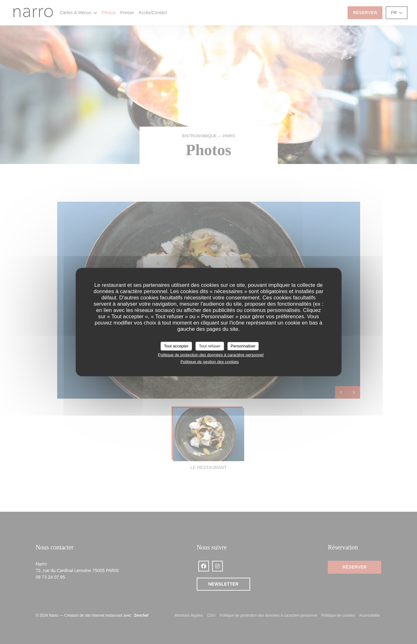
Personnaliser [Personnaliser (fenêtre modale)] (243, 346)
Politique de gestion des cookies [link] (209, 361)
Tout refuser (210, 346)
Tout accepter (176, 346)
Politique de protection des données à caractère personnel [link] (210, 354)
